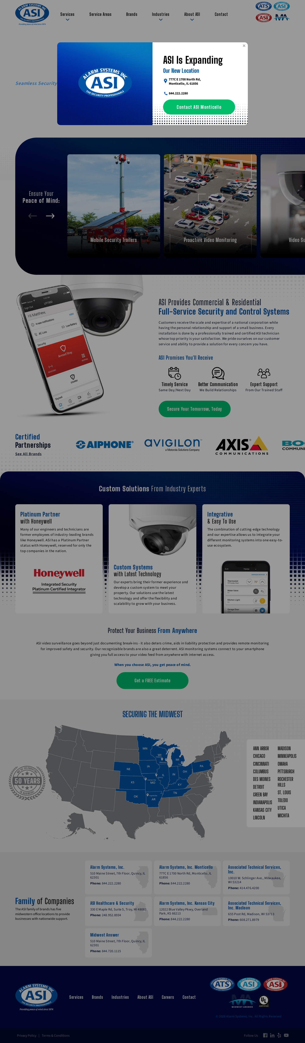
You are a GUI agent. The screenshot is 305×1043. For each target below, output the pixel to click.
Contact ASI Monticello (199, 107)
